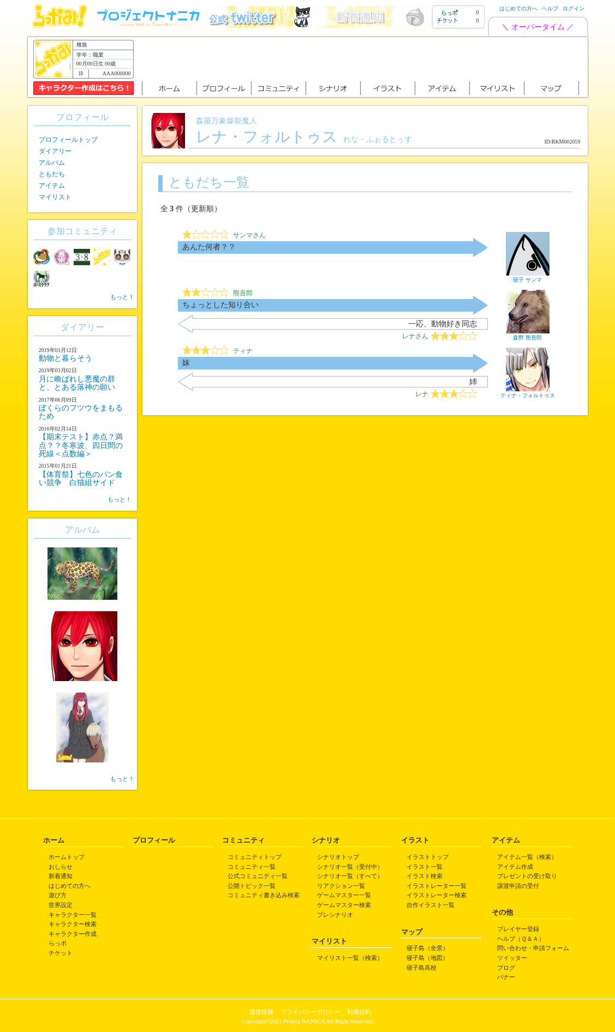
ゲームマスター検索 (344, 905)
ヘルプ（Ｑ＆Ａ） (521, 938)
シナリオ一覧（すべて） (350, 876)
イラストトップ (428, 857)
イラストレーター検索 (437, 895)
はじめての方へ (518, 8)
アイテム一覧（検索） (527, 857)
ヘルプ (550, 8)
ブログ (506, 967)
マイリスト (55, 197)
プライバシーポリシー (310, 1012)
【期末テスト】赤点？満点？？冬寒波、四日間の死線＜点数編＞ (81, 445)
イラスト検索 (425, 876)
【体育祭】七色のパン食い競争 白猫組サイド (81, 478)
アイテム (52, 185)
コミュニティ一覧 (252, 866)
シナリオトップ (338, 857)
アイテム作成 (515, 866)
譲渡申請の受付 (518, 885)
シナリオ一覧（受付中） (350, 866)
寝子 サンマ (528, 277)
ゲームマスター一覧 (344, 895)
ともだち (52, 174)
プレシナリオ (335, 914)
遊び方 (58, 895)
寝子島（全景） (428, 948)
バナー (506, 977)
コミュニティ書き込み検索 (264, 895)
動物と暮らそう (65, 358)
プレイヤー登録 (518, 929)
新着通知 (61, 876)
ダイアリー (55, 151)
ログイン (573, 8)
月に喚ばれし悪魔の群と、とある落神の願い (77, 383)
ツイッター (512, 958)
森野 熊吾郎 (528, 335)
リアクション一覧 (341, 885)
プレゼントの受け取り (527, 876)
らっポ (58, 943)
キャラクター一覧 (73, 914)
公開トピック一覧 (252, 885)
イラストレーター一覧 (437, 885)
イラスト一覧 (425, 866)
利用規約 (359, 1012)
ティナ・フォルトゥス (527, 392)
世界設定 (61, 905)
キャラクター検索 (73, 924)
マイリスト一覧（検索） (350, 958)
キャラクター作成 (73, 933)
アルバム (52, 162)
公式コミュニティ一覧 (258, 876)
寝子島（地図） (428, 958)
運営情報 (261, 1012)
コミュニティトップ (255, 857)
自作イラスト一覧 (431, 905)
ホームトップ (67, 857)
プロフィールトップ (68, 140)
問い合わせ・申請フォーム (533, 948)
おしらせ (61, 866)
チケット (61, 953)
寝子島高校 (422, 967)
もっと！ (122, 297)
